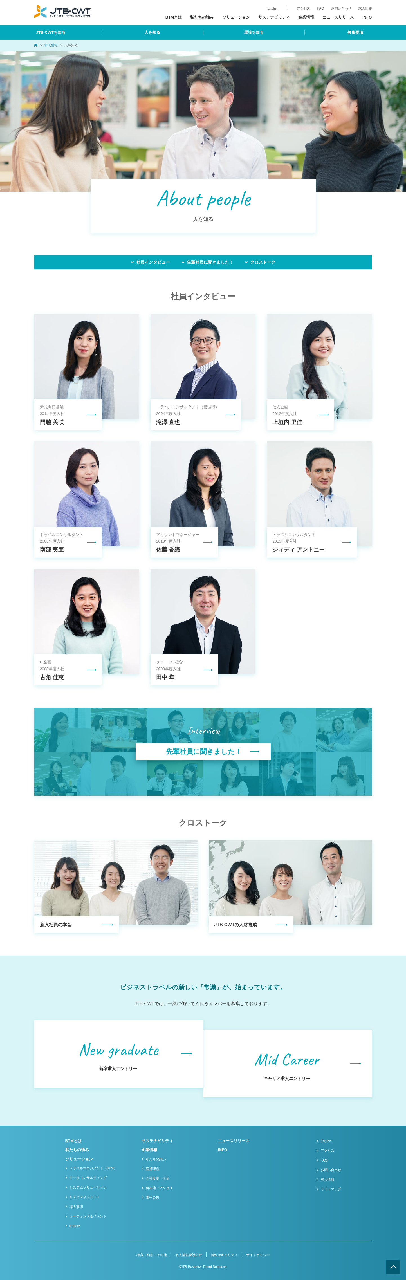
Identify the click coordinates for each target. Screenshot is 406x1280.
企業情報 (149, 1149)
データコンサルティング (88, 1178)
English (326, 1141)
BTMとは (173, 17)
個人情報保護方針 (188, 1255)
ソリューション (79, 1159)
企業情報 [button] (306, 17)
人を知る (152, 32)
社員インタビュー (153, 262)
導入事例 (76, 1207)
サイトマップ (331, 1189)
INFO (367, 17)
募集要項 (355, 32)
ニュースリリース (338, 17)
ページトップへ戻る (393, 1267)
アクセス (327, 1151)
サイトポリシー (258, 1255)
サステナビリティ (274, 17)
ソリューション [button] (236, 17)
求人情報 (365, 8)
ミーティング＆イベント (88, 1216)
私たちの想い (156, 1159)
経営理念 (152, 1169)
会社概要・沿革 (157, 1178)
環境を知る (254, 32)
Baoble (74, 1226)
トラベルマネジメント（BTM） (93, 1168)
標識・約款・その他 (151, 1255)
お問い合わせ (331, 1170)
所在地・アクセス (159, 1188)
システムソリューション (88, 1187)
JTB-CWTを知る (51, 32)
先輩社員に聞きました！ (210, 262)
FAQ (324, 1160)
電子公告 (152, 1198)
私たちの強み (202, 17)
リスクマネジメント (84, 1197)
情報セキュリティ (224, 1255)
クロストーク (262, 262)
